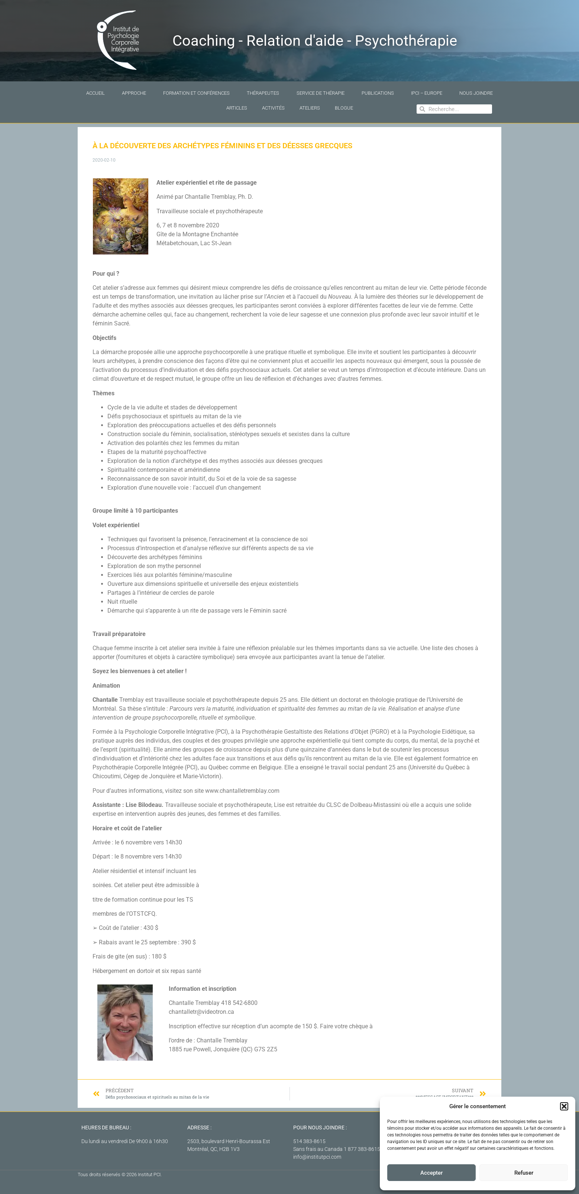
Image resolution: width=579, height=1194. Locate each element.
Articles (236, 108)
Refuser (523, 1172)
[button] (564, 1106)
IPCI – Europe (426, 93)
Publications (378, 93)
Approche (134, 93)
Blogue (344, 108)
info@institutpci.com (317, 1157)
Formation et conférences (196, 93)
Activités (273, 108)
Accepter (431, 1172)
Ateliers (310, 108)
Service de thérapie (321, 93)
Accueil (95, 93)
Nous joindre (476, 93)
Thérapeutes (263, 93)
